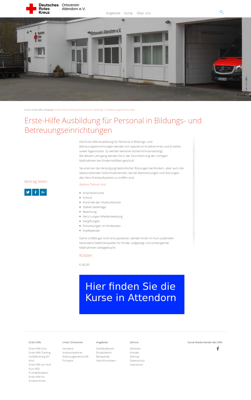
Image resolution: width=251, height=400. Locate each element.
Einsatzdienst (104, 352)
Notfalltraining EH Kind (39, 358)
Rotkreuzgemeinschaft (74, 356)
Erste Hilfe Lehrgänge (43, 109)
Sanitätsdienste (105, 348)
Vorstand (67, 348)
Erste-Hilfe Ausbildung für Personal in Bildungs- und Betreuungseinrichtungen (95, 109)
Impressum (136, 364)
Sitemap (134, 356)
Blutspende (102, 356)
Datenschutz (137, 360)
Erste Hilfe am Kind (40, 364)
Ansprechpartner (72, 352)
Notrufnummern (106, 360)
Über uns (144, 13)
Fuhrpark (67, 360)
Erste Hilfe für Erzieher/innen (37, 378)
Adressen (135, 348)
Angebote (113, 13)
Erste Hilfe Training (40, 352)
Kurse (128, 13)
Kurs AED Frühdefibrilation (38, 370)
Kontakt (134, 352)
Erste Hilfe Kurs (38, 348)
